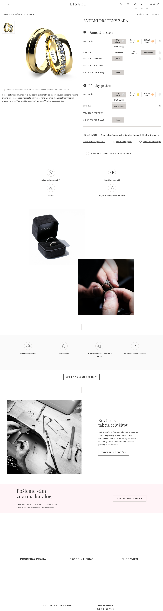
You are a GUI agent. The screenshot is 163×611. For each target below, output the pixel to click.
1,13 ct (117, 58)
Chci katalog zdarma (129, 490)
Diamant (119, 52)
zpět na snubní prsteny (81, 368)
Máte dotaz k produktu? (94, 141)
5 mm (118, 120)
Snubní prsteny (18, 14)
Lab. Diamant (134, 52)
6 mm (118, 72)
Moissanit (148, 52)
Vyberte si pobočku (116, 443)
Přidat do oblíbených (150, 14)
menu (10, 4)
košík (153, 4)
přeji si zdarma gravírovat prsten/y (112, 153)
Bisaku (5, 14)
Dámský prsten (101, 32)
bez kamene (119, 106)
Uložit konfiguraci (124, 141)
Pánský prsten (100, 85)
